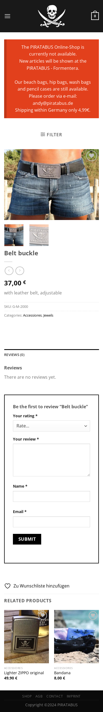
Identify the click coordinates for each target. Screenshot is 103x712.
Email (20, 511)
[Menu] (7, 16)
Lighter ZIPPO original (24, 672)
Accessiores (32, 315)
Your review (26, 439)
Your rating (25, 415)
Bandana (62, 672)
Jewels (48, 315)
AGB (39, 696)
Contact (54, 696)
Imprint (74, 696)
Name (20, 486)
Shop (27, 696)
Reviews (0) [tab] (14, 354)
